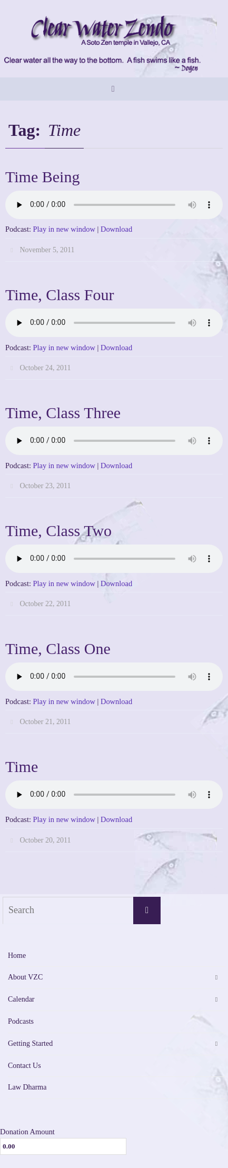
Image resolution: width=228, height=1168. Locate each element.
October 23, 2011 (45, 486)
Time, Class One (58, 648)
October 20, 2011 (45, 840)
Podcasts (21, 1021)
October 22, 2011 (45, 604)
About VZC (25, 977)
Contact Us (24, 1066)
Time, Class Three (63, 412)
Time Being (42, 176)
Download (116, 229)
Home (17, 955)
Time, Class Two (58, 530)
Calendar (21, 999)
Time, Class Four (59, 294)
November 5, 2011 (46, 250)
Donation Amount (27, 1131)
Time (21, 766)
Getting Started (30, 1043)
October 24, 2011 (45, 368)
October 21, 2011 (45, 722)
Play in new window (64, 229)
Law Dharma (27, 1087)
